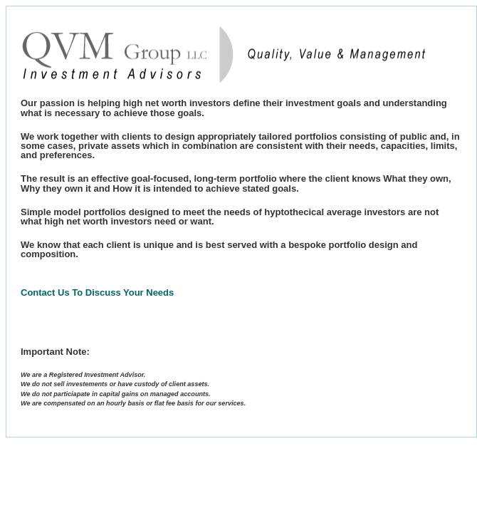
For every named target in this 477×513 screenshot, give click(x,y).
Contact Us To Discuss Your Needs (97, 292)
